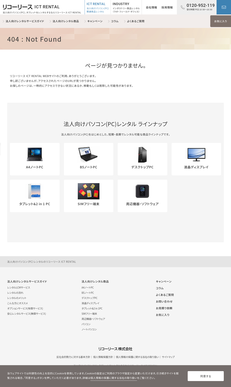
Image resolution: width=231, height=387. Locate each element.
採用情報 (167, 7)
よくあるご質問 (136, 21)
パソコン (86, 324)
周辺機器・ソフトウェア (93, 319)
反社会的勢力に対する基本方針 (73, 357)
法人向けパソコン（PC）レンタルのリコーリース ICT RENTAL (41, 261)
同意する (205, 376)
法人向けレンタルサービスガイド (25, 21)
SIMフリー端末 (89, 313)
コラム (115, 21)
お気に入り (220, 21)
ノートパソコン (89, 329)
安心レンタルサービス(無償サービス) (26, 313)
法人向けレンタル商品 (66, 21)
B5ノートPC (88, 292)
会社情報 (151, 7)
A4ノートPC (88, 287)
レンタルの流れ (15, 292)
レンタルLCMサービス (18, 287)
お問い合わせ (224, 7)
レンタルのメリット (16, 298)
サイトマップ (168, 357)
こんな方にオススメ (17, 303)
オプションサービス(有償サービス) (25, 308)
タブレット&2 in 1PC (92, 308)
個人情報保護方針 (103, 357)
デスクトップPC (89, 298)
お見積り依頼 (164, 308)
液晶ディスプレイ (90, 303)
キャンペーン (95, 21)
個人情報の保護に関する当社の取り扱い (137, 357)
